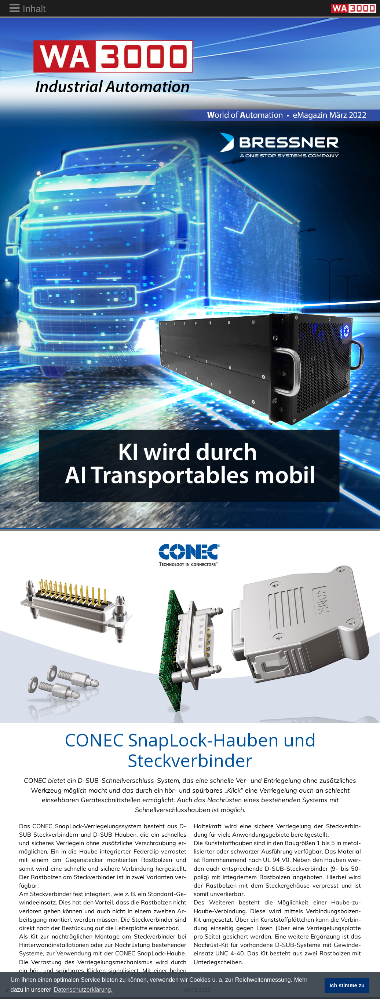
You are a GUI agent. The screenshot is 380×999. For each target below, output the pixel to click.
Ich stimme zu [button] (347, 985)
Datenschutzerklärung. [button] (83, 990)
